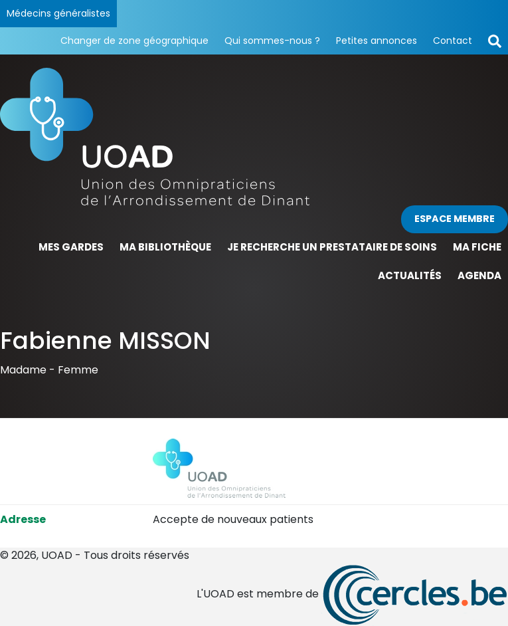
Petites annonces (376, 40)
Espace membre (454, 218)
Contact (452, 40)
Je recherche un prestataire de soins (332, 247)
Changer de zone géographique (134, 40)
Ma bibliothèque (165, 247)
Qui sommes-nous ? (272, 40)
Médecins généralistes (58, 13)
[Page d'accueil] (254, 136)
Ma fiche (477, 247)
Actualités (410, 275)
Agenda (479, 275)
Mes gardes (71, 247)
